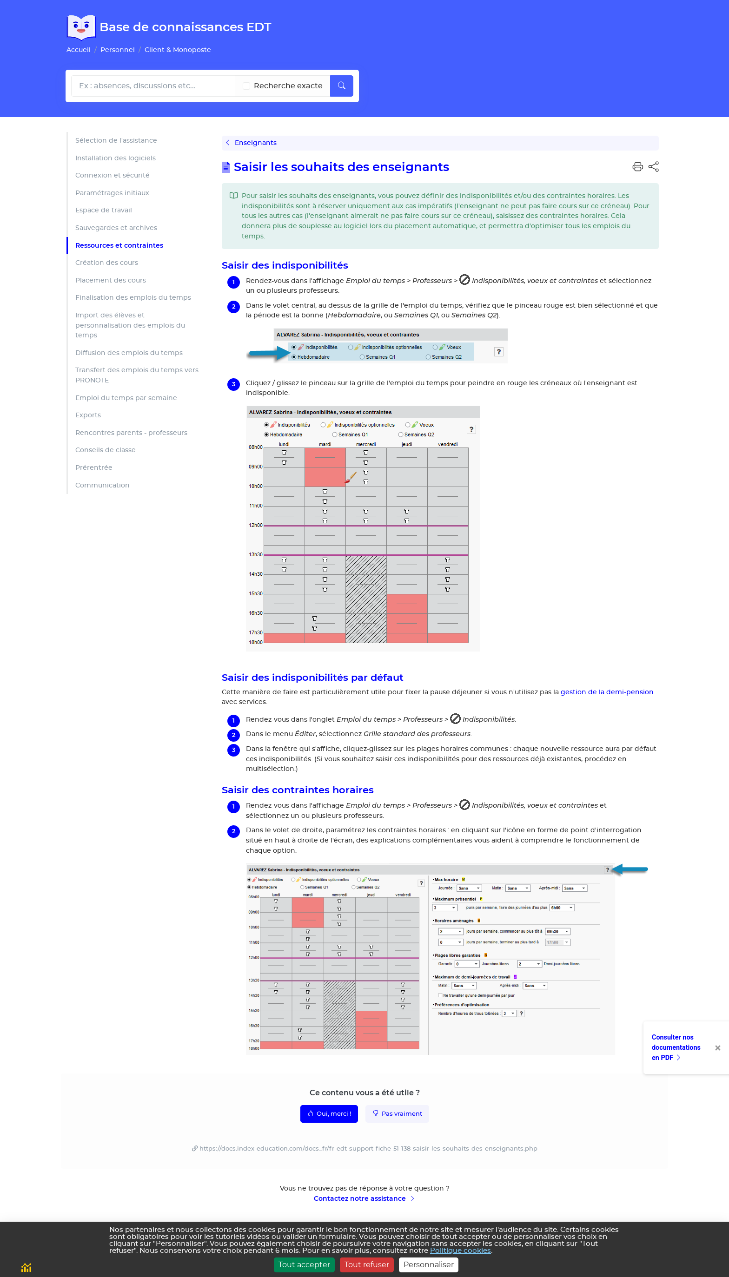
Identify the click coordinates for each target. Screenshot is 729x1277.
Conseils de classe (105, 450)
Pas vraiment (397, 1113)
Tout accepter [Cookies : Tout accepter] (304, 1264)
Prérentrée (94, 467)
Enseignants (251, 142)
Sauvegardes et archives (116, 227)
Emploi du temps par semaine (126, 398)
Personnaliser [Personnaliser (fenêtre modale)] (429, 1264)
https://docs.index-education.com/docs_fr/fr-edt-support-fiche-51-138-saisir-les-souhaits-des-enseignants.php (368, 1149)
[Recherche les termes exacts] (246, 86)
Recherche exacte (288, 86)
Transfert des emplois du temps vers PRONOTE (137, 375)
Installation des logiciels (115, 158)
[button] (638, 167)
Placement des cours (110, 280)
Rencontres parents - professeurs (131, 432)
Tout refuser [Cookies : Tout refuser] (367, 1264)
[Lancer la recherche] (341, 86)
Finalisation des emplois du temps (133, 297)
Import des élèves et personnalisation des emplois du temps (130, 325)
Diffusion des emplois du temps (129, 352)
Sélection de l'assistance (116, 140)
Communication (102, 485)
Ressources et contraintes (119, 245)
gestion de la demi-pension (607, 692)
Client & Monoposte (178, 49)
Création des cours (106, 262)
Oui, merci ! (329, 1113)
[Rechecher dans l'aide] (153, 86)
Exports (88, 415)
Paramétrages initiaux (112, 193)
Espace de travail (103, 210)
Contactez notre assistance (365, 1198)
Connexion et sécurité (112, 175)
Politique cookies (460, 1250)
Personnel (117, 49)
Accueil (78, 49)
